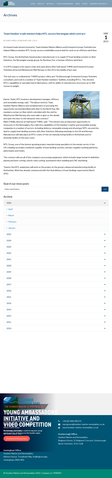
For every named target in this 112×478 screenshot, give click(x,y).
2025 (9, 234)
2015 (9, 297)
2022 (9, 253)
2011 (9, 322)
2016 (9, 290)
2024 (9, 240)
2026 (9, 203)
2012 (9, 316)
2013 (9, 309)
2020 (9, 265)
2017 (9, 284)
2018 (9, 278)
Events (84, 4)
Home (33, 4)
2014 (9, 303)
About (40, 4)
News (77, 4)
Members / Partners (98, 4)
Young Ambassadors (65, 4)
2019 (9, 272)
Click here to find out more (16, 439)
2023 (9, 246)
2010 (9, 328)
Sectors (50, 4)
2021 (9, 259)
